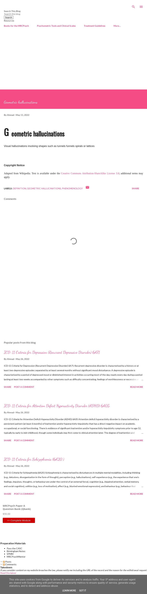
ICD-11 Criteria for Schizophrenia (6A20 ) (34, 459)
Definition (19, 188)
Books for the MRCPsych (16, 25)
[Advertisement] (73, 59)
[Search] (133, 6)
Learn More (69, 590)
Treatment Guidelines (94, 25)
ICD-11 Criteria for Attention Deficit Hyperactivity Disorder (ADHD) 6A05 (56, 405)
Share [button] (135, 188)
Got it (82, 590)
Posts (7, 561)
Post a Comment (24, 387)
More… (117, 25)
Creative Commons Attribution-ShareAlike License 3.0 (90, 173)
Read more (136, 387)
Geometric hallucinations (44, 188)
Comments (9, 564)
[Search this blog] (69, 14)
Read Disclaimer (8, 573)
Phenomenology (72, 188)
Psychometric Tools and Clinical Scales (56, 25)
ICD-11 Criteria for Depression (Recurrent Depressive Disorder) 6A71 (52, 352)
